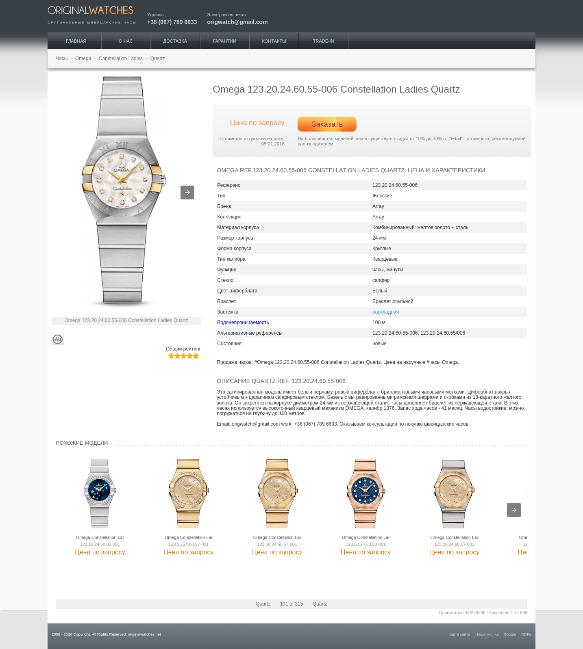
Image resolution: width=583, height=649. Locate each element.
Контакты (274, 41)
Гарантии (224, 41)
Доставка (175, 41)
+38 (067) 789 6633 (172, 22)
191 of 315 (291, 604)
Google (510, 634)
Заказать (327, 124)
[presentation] (514, 510)
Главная (76, 41)
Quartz (263, 604)
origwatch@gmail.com (237, 22)
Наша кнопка (486, 634)
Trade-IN (323, 41)
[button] (187, 192)
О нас (126, 41)
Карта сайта (459, 634)
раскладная (385, 312)
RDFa (526, 634)
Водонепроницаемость (243, 322)
